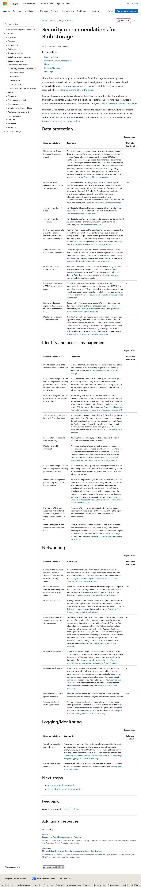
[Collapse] (34, 18)
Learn (44, 20)
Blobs (69, 20)
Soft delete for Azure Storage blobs (81, 213)
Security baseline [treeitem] (17, 72)
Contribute (48, 885)
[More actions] (134, 20)
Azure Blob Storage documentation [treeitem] (20, 29)
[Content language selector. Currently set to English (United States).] (14, 878)
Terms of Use (99, 885)
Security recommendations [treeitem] (21, 68)
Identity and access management (58, 60)
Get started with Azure (126, 11)
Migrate (99, 168)
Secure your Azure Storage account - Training (61, 837)
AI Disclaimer (7, 885)
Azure (52, 20)
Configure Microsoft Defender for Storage (103, 202)
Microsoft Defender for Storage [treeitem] (23, 88)
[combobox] (18, 24)
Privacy (59, 885)
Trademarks (113, 885)
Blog (36, 885)
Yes (127, 182)
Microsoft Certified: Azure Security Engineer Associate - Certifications (72, 851)
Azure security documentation (61, 785)
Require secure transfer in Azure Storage (98, 595)
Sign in (135, 3)
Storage (60, 20)
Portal (110, 11)
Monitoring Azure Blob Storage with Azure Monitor (85, 755)
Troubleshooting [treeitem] (14, 115)
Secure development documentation (64, 789)
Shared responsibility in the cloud (77, 89)
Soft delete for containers (90, 224)
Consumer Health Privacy (78, 885)
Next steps (48, 71)
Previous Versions (24, 885)
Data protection (51, 57)
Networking (49, 64)
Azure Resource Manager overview (93, 177)
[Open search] (128, 3)
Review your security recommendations (61, 121)
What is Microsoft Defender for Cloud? (118, 103)
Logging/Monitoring (53, 68)
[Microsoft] (5, 4)
